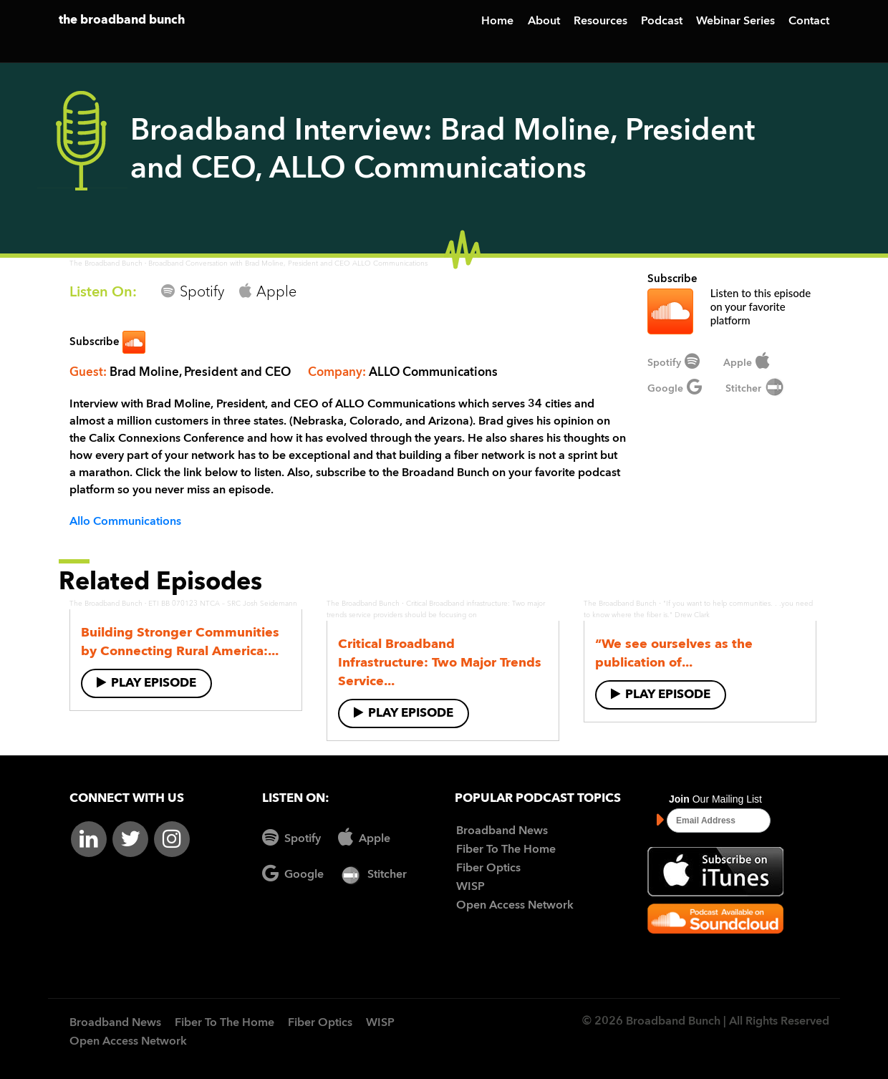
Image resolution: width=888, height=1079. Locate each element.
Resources (600, 21)
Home (497, 21)
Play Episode (146, 683)
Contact (808, 21)
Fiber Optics (488, 868)
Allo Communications (125, 522)
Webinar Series (735, 21)
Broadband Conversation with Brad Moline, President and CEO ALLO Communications (288, 263)
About (544, 21)
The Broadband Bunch (106, 263)
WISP (470, 887)
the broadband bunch (122, 20)
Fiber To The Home (506, 850)
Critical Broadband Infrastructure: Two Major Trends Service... (439, 663)
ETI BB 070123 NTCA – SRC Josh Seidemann (222, 603)
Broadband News (502, 831)
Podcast (661, 21)
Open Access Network (515, 905)
